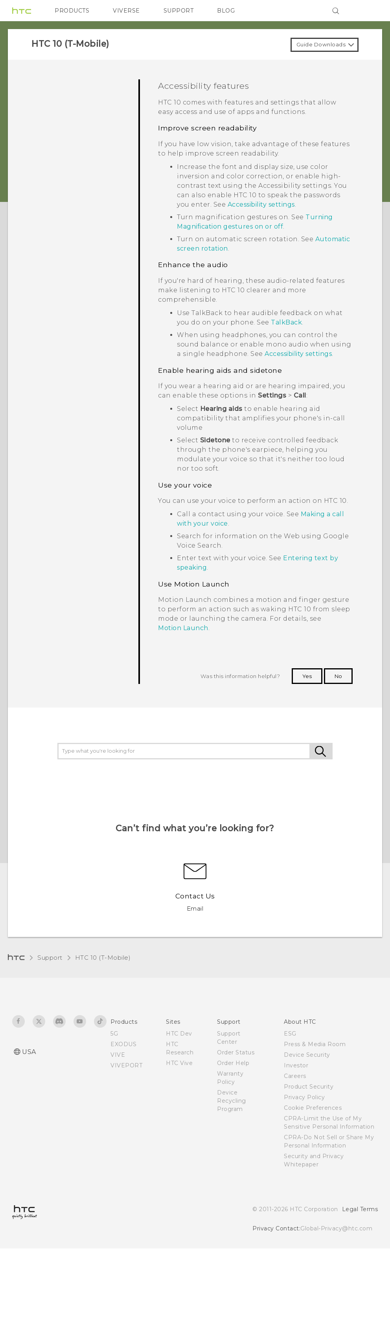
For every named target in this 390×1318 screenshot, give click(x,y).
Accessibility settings (261, 204)
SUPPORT (179, 10)
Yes (307, 676)
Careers (295, 1076)
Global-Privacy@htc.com (336, 1228)
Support (50, 957)
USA (29, 1052)
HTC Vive (179, 1063)
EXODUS (123, 1044)
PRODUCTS (72, 10)
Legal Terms (360, 1209)
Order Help (233, 1063)
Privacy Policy (304, 1097)
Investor (296, 1065)
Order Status (235, 1052)
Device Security (307, 1054)
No (338, 676)
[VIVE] (367, 10)
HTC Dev (179, 1033)
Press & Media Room (315, 1044)
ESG (290, 1033)
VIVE (117, 1054)
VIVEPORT (126, 1065)
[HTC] (21, 10)
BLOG (226, 10)
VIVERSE (126, 10)
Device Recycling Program (231, 1101)
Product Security (308, 1086)
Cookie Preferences (313, 1107)
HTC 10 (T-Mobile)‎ (103, 957)
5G (114, 1033)
